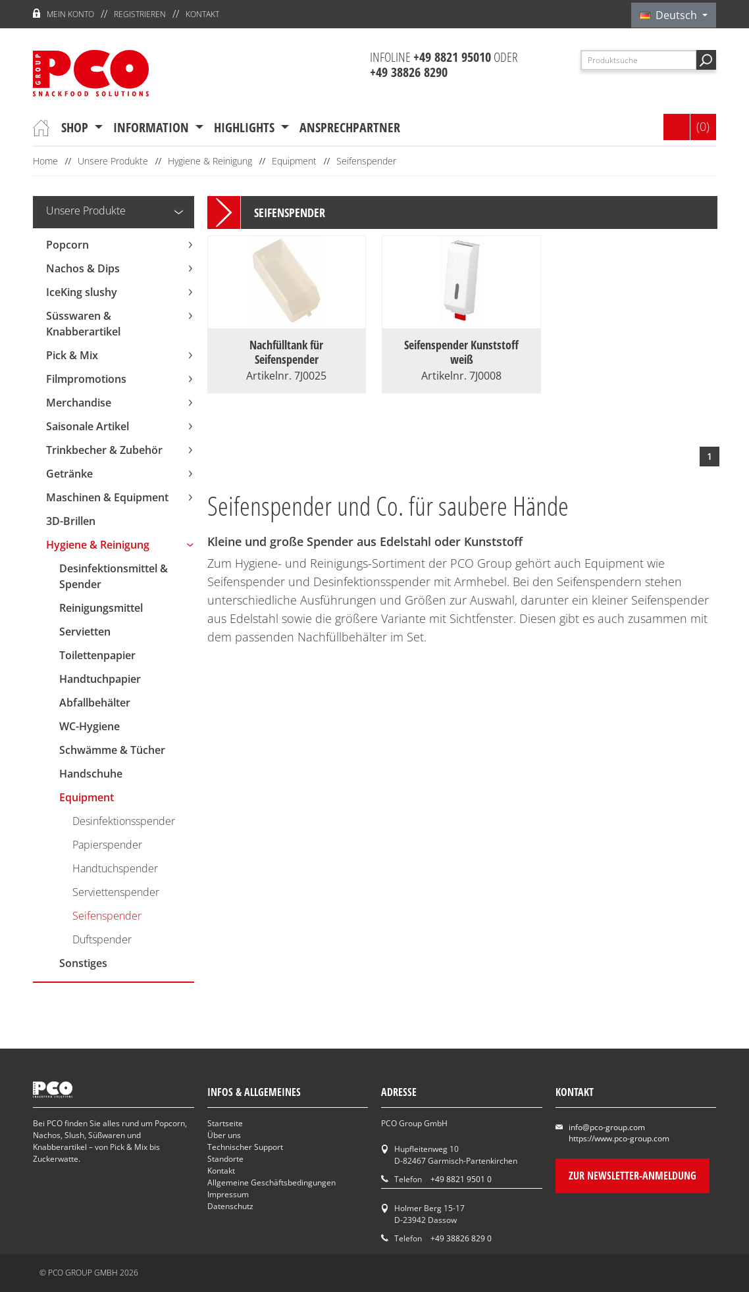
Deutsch (670, 15)
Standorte (225, 1158)
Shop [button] (76, 127)
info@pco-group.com (607, 1127)
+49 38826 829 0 (461, 1238)
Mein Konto (70, 14)
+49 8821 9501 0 (461, 1179)
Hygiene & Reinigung (210, 161)
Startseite (225, 1123)
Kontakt (202, 14)
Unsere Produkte (113, 161)
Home (45, 161)
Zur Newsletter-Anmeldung (632, 1175)
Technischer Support (245, 1147)
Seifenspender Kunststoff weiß (461, 352)
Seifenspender (366, 161)
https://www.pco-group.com (619, 1138)
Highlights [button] (246, 127)
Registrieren (140, 14)
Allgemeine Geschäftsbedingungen (271, 1182)
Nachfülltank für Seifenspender (286, 352)
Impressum (228, 1194)
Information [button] (152, 127)
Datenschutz (230, 1206)
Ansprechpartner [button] (349, 127)
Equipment (294, 161)
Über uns (224, 1135)
